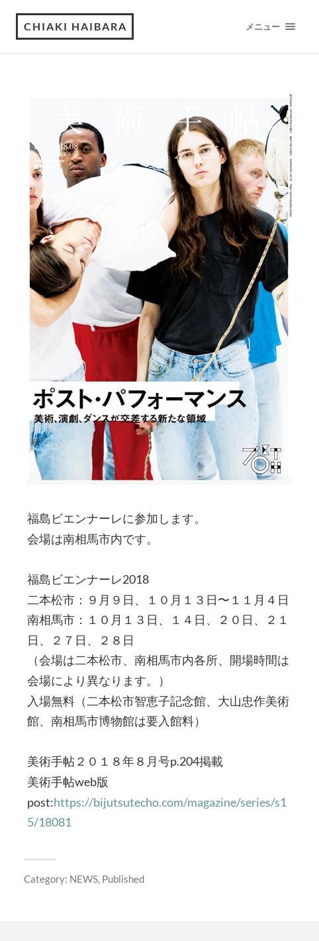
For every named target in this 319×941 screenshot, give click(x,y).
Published (123, 879)
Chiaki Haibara (75, 26)
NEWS (83, 879)
